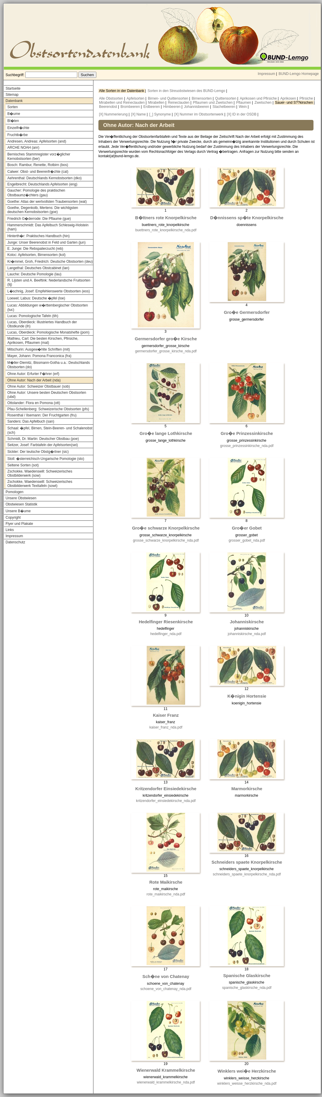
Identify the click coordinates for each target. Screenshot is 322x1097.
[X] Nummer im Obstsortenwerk (198, 114)
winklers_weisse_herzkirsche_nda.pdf (246, 1083)
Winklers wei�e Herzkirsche (247, 1071)
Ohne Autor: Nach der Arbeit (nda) (34, 380)
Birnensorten (202, 98)
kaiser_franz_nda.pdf (165, 727)
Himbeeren (172, 107)
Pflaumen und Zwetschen (213, 103)
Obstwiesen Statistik (21, 504)
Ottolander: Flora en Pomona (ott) (33, 403)
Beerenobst (108, 107)
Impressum (266, 74)
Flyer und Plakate (19, 524)
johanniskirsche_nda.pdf (247, 634)
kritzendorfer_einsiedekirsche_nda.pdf (166, 801)
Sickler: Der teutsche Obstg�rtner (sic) (38, 452)
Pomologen (15, 492)
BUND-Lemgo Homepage (299, 74)
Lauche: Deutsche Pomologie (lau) (34, 274)
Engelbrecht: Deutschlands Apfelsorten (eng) (42, 184)
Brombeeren (130, 107)
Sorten (12, 107)
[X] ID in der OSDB (241, 114)
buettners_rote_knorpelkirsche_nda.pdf (165, 230)
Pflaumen (244, 103)
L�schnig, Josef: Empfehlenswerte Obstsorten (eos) (48, 291)
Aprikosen (288, 98)
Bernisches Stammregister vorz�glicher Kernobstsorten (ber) (38, 156)
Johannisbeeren (197, 107)
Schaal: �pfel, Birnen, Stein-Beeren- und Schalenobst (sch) (50, 430)
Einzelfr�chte (18, 128)
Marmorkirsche (246, 788)
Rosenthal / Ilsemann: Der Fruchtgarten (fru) (41, 415)
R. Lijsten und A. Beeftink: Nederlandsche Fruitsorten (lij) (48, 282)
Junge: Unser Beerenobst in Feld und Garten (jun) (46, 242)
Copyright (13, 517)
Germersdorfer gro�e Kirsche (166, 338)
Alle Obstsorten (111, 98)
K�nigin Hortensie (246, 696)
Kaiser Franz (166, 715)
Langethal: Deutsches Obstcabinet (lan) (38, 268)
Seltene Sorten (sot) (23, 465)
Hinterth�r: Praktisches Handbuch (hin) (38, 236)
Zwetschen (263, 103)
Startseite (13, 88)
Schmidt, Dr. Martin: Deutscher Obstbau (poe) (43, 439)
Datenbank (14, 101)
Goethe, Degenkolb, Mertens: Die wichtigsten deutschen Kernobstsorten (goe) (42, 210)
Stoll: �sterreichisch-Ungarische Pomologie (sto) (45, 459)
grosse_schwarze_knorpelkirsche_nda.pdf (166, 540)
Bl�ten (13, 121)
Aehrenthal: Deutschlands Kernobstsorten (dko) (44, 178)
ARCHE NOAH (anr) (23, 147)
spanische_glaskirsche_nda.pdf (246, 988)
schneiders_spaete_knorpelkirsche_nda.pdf (247, 874)
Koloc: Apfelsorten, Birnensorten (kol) (36, 255)
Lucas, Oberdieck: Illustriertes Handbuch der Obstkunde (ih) (42, 324)
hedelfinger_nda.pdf (165, 634)
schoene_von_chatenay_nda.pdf (165, 989)
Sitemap (12, 95)
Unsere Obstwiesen (21, 498)
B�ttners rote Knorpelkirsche (166, 217)
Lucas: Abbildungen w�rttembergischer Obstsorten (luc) (47, 307)
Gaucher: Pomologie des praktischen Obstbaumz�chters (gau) (36, 192)
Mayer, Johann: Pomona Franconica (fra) (39, 356)
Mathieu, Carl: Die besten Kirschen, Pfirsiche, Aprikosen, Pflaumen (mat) (42, 340)
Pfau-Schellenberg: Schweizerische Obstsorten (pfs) (48, 409)
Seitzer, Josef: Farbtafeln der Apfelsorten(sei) (42, 445)
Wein (243, 107)
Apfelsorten (136, 98)
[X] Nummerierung (113, 114)
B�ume (13, 114)
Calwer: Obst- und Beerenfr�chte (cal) (37, 172)
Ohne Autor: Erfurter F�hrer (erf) (33, 374)
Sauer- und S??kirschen (294, 103)
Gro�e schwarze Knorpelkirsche (165, 528)
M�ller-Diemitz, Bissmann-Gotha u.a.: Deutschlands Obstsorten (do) (48, 365)
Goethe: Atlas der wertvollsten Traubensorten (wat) (47, 202)
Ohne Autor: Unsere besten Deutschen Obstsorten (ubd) (46, 395)
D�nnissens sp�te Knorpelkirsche (246, 217)
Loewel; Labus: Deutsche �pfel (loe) (36, 298)
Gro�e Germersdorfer (247, 312)
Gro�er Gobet (246, 528)
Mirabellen (156, 103)
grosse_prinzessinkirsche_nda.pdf (246, 446)
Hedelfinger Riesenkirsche (166, 621)
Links (10, 530)
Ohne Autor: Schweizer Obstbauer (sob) (38, 386)
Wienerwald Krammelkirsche (166, 1070)
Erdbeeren (152, 107)
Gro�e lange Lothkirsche (166, 433)
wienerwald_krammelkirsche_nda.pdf (166, 1082)
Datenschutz (15, 542)
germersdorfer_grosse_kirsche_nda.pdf (166, 351)
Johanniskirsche (247, 621)
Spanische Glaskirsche (247, 975)
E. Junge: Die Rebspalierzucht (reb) (35, 249)
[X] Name (138, 114)
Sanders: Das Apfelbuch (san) (30, 421)
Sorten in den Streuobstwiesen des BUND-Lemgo (186, 91)
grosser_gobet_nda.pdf (247, 540)
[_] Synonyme (160, 114)
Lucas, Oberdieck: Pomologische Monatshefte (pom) (48, 332)
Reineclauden (179, 103)
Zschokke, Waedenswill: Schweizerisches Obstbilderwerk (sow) (39, 473)
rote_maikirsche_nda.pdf (166, 894)
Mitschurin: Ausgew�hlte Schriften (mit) (38, 349)
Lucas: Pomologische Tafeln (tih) (32, 316)
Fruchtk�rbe (17, 135)
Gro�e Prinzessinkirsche (247, 433)
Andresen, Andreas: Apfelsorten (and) (36, 141)
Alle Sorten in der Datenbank (122, 91)
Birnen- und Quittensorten (168, 98)
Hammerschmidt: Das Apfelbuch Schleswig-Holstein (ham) (47, 227)
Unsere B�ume (18, 511)
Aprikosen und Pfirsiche (259, 98)
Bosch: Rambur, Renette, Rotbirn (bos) (37, 165)
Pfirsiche (306, 98)
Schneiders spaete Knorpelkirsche (247, 862)
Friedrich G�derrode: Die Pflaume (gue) (39, 219)
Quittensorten (226, 98)
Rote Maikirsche (165, 882)
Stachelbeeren (225, 107)
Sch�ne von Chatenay (165, 976)
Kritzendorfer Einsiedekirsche (166, 788)
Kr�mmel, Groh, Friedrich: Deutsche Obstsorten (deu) (50, 261)
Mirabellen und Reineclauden (122, 103)
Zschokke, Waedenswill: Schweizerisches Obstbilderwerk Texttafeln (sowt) (39, 484)
